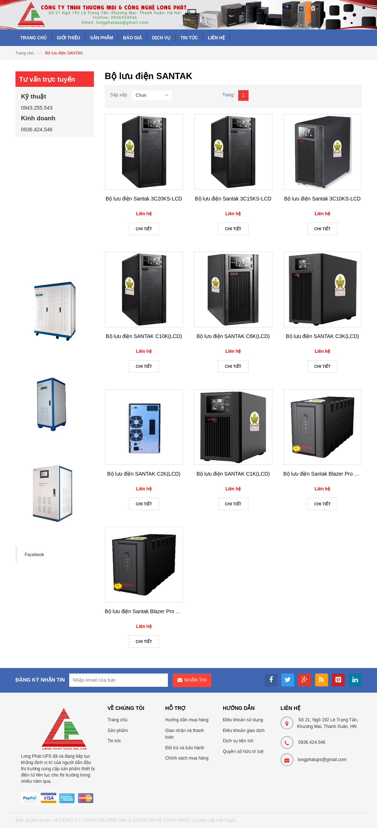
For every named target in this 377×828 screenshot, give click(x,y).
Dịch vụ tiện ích (238, 740)
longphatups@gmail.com (322, 759)
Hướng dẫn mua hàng (186, 719)
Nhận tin (195, 680)
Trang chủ (24, 53)
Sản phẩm (118, 730)
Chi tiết (144, 229)
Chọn (141, 95)
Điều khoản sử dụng (243, 719)
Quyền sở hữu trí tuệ (243, 751)
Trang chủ (117, 719)
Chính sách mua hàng (186, 758)
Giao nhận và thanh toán (184, 734)
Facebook (34, 554)
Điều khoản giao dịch (243, 730)
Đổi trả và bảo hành (184, 747)
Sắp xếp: (119, 94)
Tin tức (114, 740)
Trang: (228, 94)
